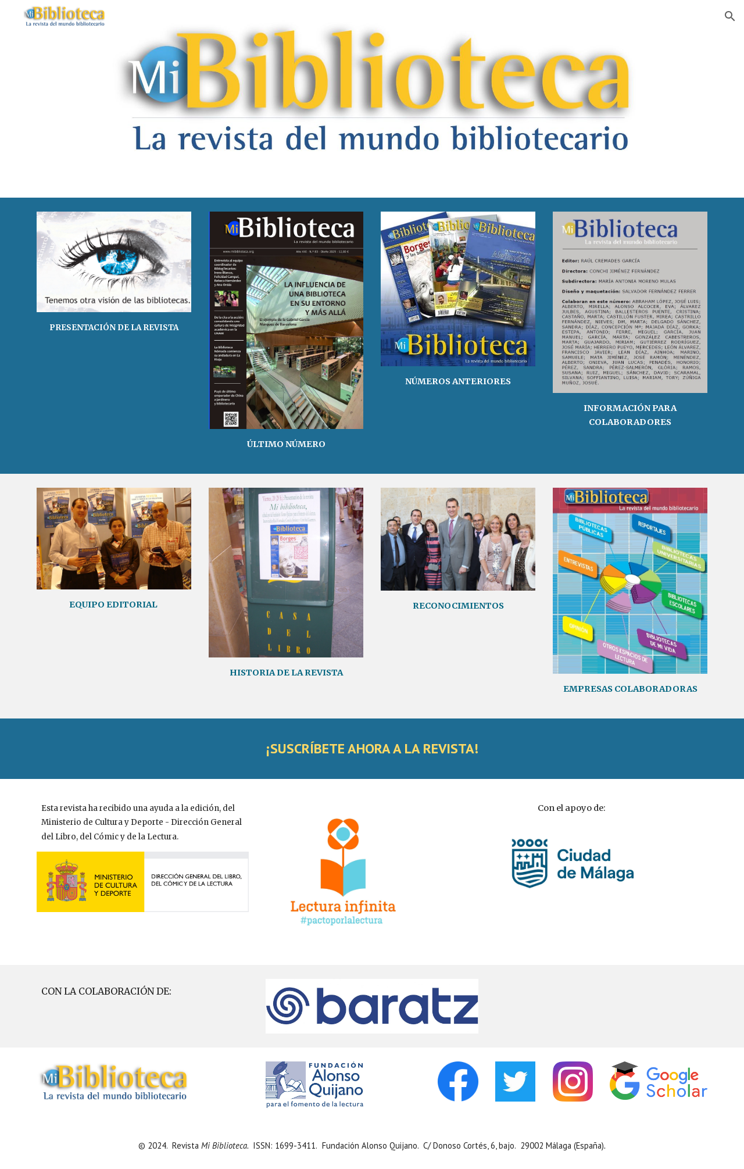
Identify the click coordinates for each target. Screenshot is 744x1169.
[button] (730, 16)
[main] (114, 327)
